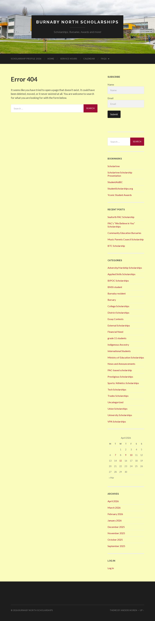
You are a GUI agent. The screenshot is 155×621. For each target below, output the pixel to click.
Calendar (89, 58)
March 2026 (114, 507)
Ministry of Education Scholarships (126, 357)
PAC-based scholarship (120, 370)
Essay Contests (115, 319)
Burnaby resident (117, 293)
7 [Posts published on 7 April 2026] (115, 455)
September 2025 (116, 546)
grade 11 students (117, 338)
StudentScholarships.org (120, 188)
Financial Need (115, 331)
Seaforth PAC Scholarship (121, 217)
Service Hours (68, 58)
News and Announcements (121, 363)
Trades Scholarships (118, 395)
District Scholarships (118, 312)
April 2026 (113, 501)
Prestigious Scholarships (120, 376)
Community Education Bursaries (124, 232)
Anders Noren (129, 610)
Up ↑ (142, 610)
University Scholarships (120, 415)
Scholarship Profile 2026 (26, 58)
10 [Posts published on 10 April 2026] (131, 455)
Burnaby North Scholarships (77, 22)
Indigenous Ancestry (118, 344)
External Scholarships (119, 325)
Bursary (112, 299)
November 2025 (116, 533)
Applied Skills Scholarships (121, 274)
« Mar (111, 477)
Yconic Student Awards (120, 194)
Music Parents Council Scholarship (126, 239)
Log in (111, 568)
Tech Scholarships (117, 389)
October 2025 (115, 539)
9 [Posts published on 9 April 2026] (125, 455)
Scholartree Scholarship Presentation (120, 174)
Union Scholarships (117, 408)
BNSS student (115, 287)
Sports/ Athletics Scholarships (123, 383)
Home (51, 58)
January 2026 (115, 520)
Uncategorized (115, 402)
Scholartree (114, 166)
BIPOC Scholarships (118, 280)
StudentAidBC (115, 182)
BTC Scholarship (116, 245)
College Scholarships (118, 306)
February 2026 (115, 514)
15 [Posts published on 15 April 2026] (120, 460)
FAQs (104, 58)
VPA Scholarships (117, 421)
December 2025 (116, 526)
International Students (119, 351)
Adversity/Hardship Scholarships (125, 267)
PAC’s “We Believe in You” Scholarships (121, 225)
